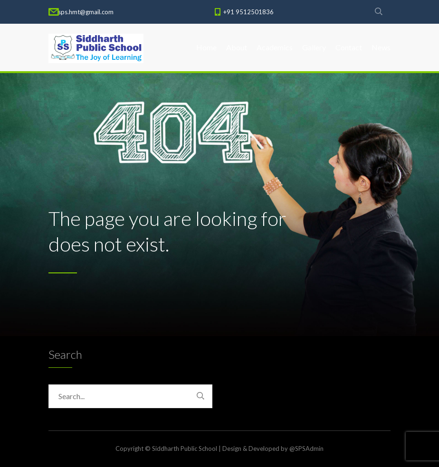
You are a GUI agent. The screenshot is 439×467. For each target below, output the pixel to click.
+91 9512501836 (248, 12)
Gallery (314, 47)
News (381, 47)
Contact (348, 47)
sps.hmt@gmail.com (86, 12)
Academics (275, 47)
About (236, 47)
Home (206, 47)
